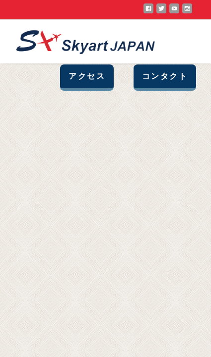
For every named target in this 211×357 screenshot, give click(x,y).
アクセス (87, 76)
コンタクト (165, 76)
